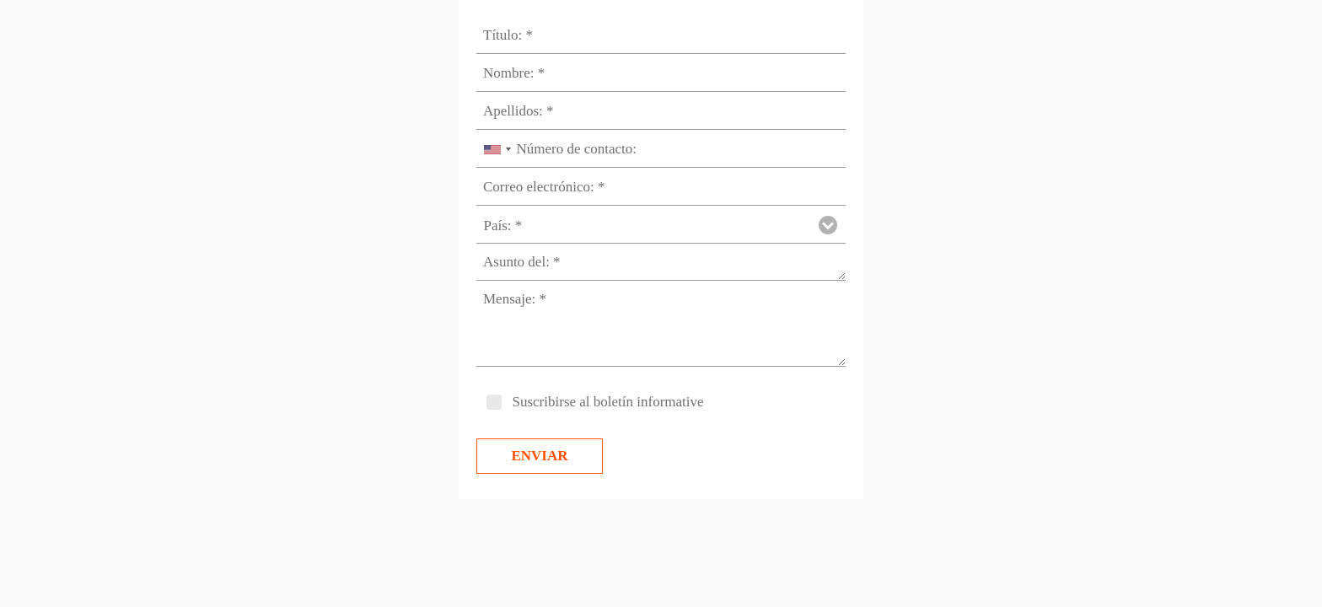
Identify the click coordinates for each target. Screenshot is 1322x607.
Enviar (539, 456)
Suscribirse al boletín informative (608, 402)
